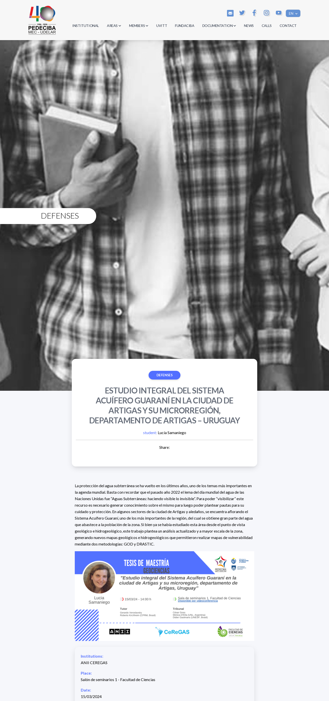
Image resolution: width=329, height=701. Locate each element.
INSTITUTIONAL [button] (85, 25)
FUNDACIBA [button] (184, 25)
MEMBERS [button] (138, 25)
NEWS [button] (248, 25)
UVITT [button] (161, 25)
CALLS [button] (267, 25)
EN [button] (291, 13)
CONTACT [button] (288, 25)
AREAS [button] (114, 25)
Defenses (165, 375)
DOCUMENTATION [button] (219, 25)
